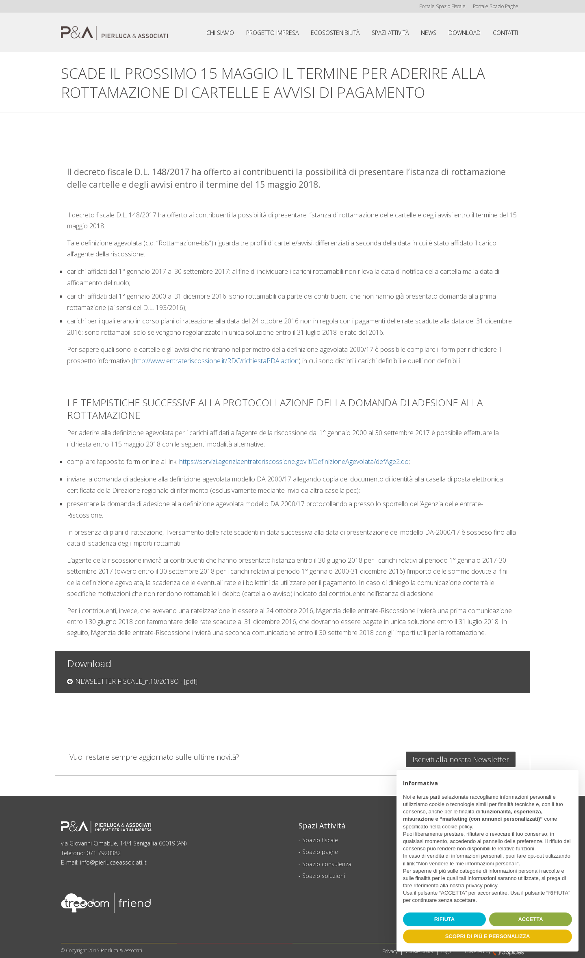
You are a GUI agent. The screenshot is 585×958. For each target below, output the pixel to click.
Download (464, 33)
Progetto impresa (272, 33)
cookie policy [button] (457, 827)
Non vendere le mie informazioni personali (467, 863)
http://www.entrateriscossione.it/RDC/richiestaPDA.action (216, 360)
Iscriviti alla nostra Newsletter (460, 756)
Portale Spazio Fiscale (441, 6)
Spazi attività (390, 33)
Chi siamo (220, 33)
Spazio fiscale (320, 837)
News (428, 33)
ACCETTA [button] (530, 919)
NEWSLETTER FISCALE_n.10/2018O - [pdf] (136, 681)
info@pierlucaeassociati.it (113, 859)
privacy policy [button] (481, 885)
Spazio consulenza (326, 861)
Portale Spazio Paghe (495, 6)
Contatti (505, 33)
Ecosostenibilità (335, 33)
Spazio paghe (320, 848)
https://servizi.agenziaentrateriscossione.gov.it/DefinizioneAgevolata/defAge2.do (294, 461)
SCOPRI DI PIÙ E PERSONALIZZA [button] (487, 936)
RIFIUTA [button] (444, 919)
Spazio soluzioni (323, 872)
